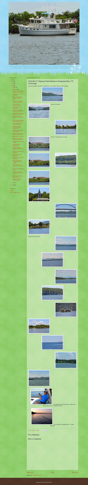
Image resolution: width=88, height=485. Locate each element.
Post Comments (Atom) (37, 475)
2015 (12, 83)
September (14, 89)
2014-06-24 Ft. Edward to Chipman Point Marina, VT (18, 139)
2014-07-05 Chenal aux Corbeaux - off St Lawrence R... (18, 117)
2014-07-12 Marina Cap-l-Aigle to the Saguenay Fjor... (17, 98)
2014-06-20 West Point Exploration (16, 155)
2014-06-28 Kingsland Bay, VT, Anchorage (17, 131)
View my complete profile (15, 192)
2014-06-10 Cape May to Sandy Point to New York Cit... (17, 172)
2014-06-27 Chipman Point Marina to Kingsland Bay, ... (18, 134)
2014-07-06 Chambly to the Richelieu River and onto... (18, 114)
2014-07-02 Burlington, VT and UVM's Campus (17, 124)
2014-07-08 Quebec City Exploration (17, 108)
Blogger (50, 482)
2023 (12, 80)
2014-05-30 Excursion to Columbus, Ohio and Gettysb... (17, 161)
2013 (12, 184)
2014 (12, 85)
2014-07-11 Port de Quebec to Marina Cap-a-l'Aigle (17, 102)
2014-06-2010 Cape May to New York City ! (17, 176)
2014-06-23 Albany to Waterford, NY (16, 145)
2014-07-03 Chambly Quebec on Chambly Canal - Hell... (18, 121)
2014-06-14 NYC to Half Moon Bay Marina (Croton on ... (17, 165)
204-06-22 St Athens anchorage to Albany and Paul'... (17, 148)
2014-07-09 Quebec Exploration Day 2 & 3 (17, 105)
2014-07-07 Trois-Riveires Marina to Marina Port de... (18, 111)
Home (52, 472)
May (13, 182)
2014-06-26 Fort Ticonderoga (18, 136)
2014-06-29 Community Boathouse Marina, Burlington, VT (16, 127)
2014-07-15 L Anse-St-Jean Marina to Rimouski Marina (18, 92)
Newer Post (30, 472)
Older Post (75, 472)
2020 (12, 81)
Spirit (12, 190)
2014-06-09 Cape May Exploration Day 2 (16, 179)
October (14, 87)
